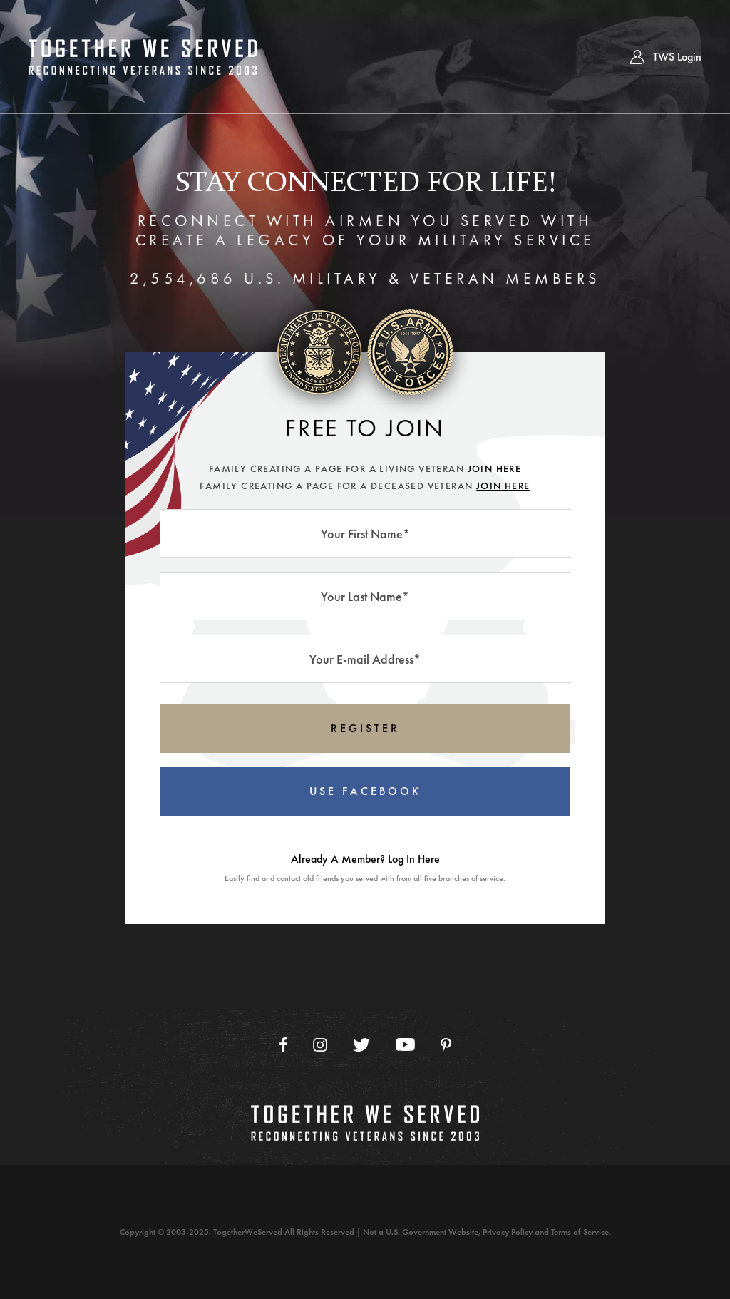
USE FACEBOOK (365, 791)
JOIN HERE (495, 468)
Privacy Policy (508, 1232)
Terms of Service (580, 1232)
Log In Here (414, 858)
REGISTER (365, 728)
